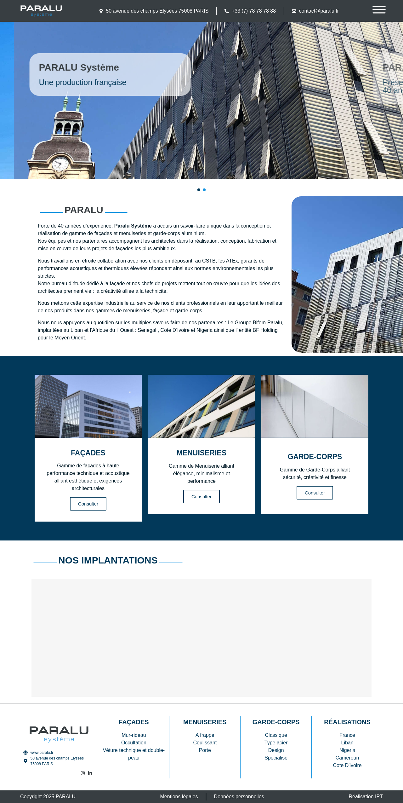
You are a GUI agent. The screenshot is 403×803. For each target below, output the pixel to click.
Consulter (88, 503)
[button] (198, 189)
